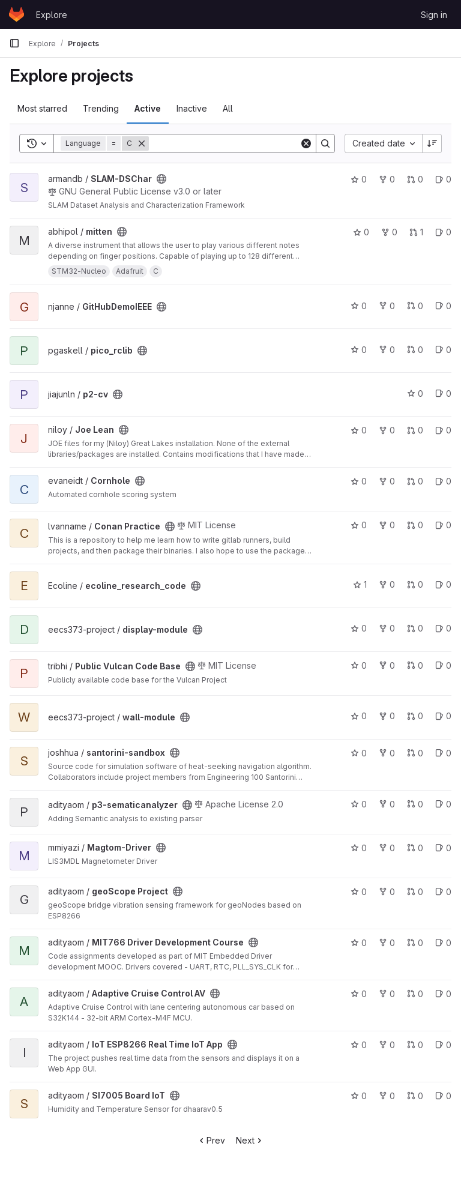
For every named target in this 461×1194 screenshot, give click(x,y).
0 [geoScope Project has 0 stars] (359, 892)
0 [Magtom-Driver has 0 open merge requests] (415, 848)
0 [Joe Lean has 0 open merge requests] (415, 430)
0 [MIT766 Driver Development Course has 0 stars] (359, 943)
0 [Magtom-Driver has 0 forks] (387, 848)
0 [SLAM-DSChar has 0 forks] (387, 179)
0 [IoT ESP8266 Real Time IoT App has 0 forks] (387, 1045)
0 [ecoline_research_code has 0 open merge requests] (415, 584)
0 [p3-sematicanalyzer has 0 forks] (387, 804)
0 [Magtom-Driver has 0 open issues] (443, 848)
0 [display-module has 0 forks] (387, 628)
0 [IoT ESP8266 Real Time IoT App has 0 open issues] (443, 1045)
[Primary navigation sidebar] (14, 43)
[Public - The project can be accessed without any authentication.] (161, 179)
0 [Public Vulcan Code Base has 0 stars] (359, 665)
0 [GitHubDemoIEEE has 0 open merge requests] (415, 306)
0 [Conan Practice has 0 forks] (387, 525)
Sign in (434, 15)
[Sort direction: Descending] (432, 143)
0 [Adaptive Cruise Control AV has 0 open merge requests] (415, 994)
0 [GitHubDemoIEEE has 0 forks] (387, 306)
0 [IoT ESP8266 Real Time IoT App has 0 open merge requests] (415, 1045)
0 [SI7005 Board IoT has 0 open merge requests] (415, 1096)
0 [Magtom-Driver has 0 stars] (359, 848)
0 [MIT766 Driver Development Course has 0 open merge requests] (415, 943)
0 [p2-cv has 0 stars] (415, 393)
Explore (51, 15)
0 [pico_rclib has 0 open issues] (443, 350)
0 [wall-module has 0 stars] (359, 716)
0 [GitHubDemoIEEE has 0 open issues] (443, 306)
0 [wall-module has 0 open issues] (443, 716)
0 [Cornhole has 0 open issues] (443, 481)
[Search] (224, 143)
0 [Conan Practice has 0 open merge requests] (415, 525)
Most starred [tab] (42, 108)
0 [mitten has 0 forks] (389, 232)
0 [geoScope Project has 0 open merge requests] (415, 892)
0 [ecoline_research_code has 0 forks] (387, 584)
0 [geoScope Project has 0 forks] (387, 892)
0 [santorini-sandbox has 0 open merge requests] (415, 753)
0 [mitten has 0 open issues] (443, 232)
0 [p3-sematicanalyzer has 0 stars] (359, 804)
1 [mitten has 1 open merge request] (416, 232)
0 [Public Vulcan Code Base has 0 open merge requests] (415, 665)
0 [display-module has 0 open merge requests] (415, 628)
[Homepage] (16, 14)
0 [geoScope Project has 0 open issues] (443, 892)
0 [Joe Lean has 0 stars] (359, 430)
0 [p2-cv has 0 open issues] (443, 393)
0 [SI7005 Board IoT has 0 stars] (359, 1096)
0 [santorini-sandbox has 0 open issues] (443, 753)
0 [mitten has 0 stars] (361, 232)
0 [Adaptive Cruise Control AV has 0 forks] (387, 994)
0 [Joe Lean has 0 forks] (387, 430)
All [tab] (228, 108)
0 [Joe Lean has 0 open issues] (443, 430)
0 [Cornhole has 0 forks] (387, 481)
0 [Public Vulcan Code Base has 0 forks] (387, 665)
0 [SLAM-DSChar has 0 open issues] (443, 179)
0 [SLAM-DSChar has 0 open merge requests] (415, 179)
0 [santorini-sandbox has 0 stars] (359, 753)
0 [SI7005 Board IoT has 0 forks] (387, 1096)
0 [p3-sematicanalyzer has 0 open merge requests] (415, 804)
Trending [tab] (101, 108)
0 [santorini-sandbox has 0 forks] (387, 753)
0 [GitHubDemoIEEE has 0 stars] (359, 306)
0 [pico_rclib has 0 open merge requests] (415, 350)
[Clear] (306, 143)
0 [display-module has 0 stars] (359, 628)
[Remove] (141, 143)
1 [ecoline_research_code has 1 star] (360, 584)
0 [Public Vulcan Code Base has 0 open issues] (443, 665)
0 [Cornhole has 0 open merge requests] (415, 481)
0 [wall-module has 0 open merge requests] (415, 716)
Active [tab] (147, 108)
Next (250, 1140)
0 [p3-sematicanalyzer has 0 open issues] (443, 804)
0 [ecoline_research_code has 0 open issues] (443, 584)
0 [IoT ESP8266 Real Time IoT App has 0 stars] (359, 1045)
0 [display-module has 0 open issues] (443, 628)
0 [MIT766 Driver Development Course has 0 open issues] (443, 943)
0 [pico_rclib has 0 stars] (359, 350)
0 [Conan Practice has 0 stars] (359, 525)
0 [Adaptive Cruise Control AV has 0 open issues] (443, 994)
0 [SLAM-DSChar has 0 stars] (359, 179)
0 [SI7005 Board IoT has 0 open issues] (443, 1096)
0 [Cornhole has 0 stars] (359, 481)
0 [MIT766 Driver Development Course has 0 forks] (387, 943)
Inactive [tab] (191, 108)
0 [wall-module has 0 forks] (387, 716)
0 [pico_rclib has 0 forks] (387, 350)
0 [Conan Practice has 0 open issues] (443, 525)
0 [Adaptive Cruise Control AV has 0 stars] (359, 994)
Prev (211, 1140)
